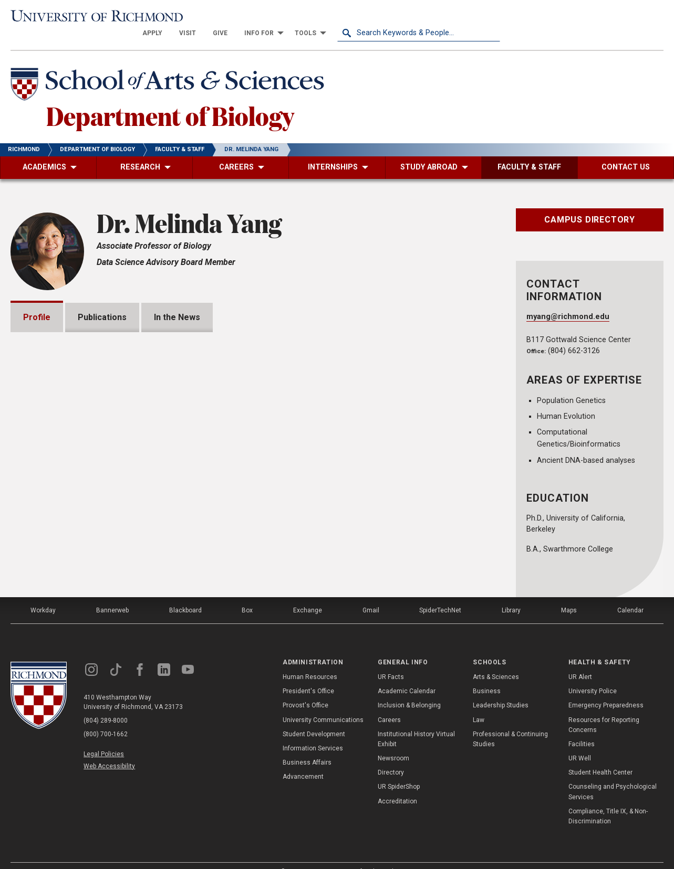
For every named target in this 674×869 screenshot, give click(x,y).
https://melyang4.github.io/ (80, 490)
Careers (389, 703)
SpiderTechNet (440, 594)
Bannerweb (112, 594)
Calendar (630, 594)
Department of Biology (170, 99)
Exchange (307, 594)
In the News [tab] (177, 301)
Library (511, 594)
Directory (391, 756)
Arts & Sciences (496, 660)
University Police (592, 675)
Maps (569, 594)
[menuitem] (315, 16)
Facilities (581, 728)
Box (247, 594)
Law (478, 703)
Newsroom (393, 742)
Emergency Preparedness (606, 689)
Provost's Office (305, 689)
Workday (43, 594)
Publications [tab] (102, 301)
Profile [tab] (36, 301)
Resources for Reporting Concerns (603, 708)
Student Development (314, 718)
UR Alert (580, 660)
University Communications (323, 703)
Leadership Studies (500, 689)
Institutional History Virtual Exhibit (416, 723)
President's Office (308, 675)
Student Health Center (600, 756)
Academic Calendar (406, 675)
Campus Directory (589, 203)
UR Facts (391, 660)
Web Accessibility (109, 750)
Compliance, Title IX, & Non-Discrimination (608, 800)
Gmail (370, 594)
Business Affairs (307, 746)
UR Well (579, 742)
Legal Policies (104, 737)
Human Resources (310, 660)
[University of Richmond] (92, 16)
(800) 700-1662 (106, 718)
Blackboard (185, 594)
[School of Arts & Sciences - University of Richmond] (170, 69)
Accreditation (397, 785)
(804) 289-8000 (106, 704)
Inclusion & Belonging (409, 689)
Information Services (313, 732)
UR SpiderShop (399, 771)
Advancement (303, 761)
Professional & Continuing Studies (510, 723)
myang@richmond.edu (567, 300)
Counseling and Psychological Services (612, 776)
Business (487, 675)
